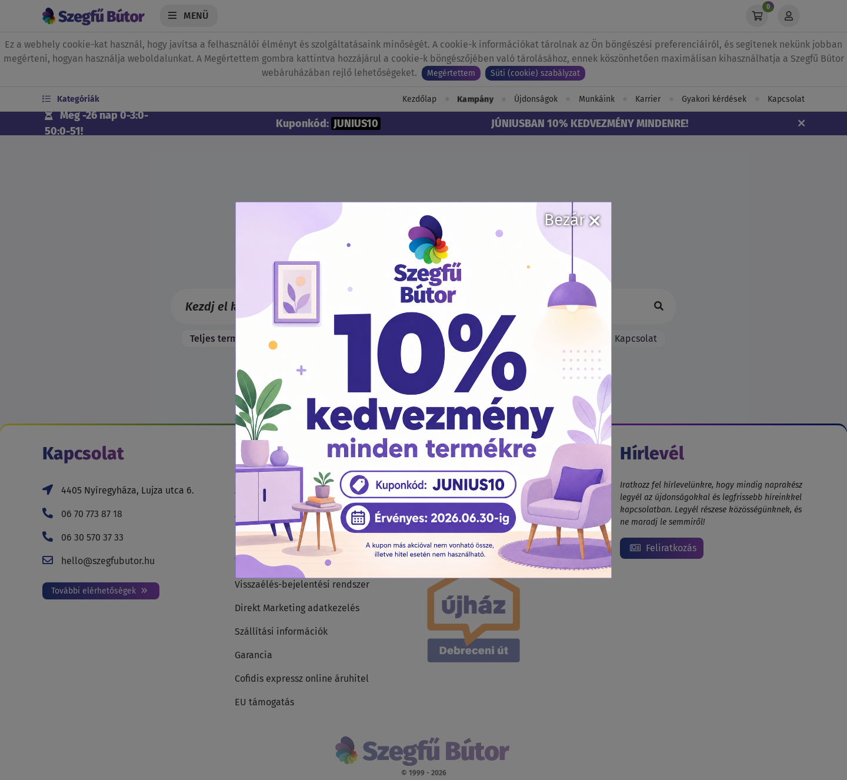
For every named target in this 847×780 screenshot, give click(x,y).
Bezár (572, 219)
